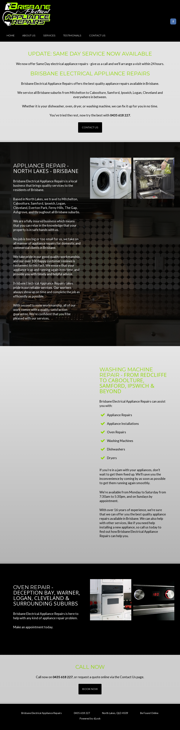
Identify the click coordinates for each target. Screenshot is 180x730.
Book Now (90, 688)
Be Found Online (149, 713)
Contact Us (97, 35)
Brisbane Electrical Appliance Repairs (41, 713)
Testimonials (72, 35)
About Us (28, 35)
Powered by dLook (90, 718)
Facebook (173, 21)
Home (11, 35)
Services (49, 35)
